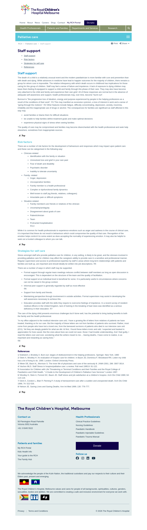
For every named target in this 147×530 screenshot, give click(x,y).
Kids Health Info (25, 451)
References (29, 67)
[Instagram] (84, 458)
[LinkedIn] (89, 458)
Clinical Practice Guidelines (88, 421)
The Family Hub (25, 459)
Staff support (29, 56)
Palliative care (31, 44)
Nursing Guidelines (84, 425)
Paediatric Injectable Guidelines (90, 433)
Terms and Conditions (38, 511)
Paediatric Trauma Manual (87, 437)
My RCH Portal (24, 448)
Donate (97, 445)
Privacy (21, 511)
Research (112, 28)
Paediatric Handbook (85, 429)
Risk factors (29, 59)
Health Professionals (30, 28)
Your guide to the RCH (28, 455)
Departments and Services (85, 28)
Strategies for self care (34, 63)
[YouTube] (94, 458)
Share (124, 43)
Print (114, 43)
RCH (20, 44)
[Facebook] (78, 458)
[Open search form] (129, 28)
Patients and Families (57, 28)
